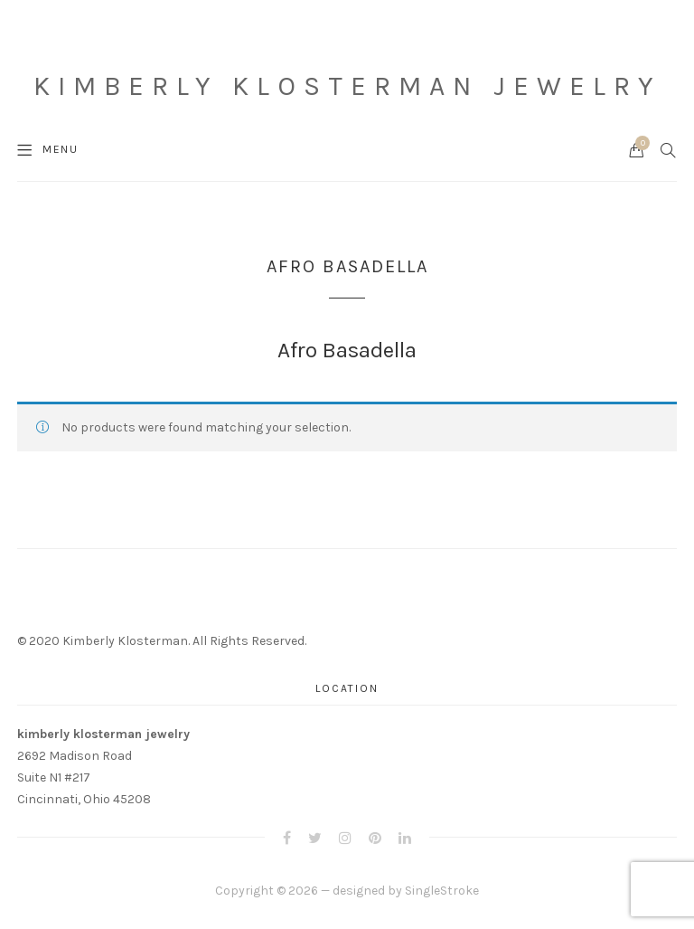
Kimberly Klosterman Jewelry (347, 86)
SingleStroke (442, 890)
